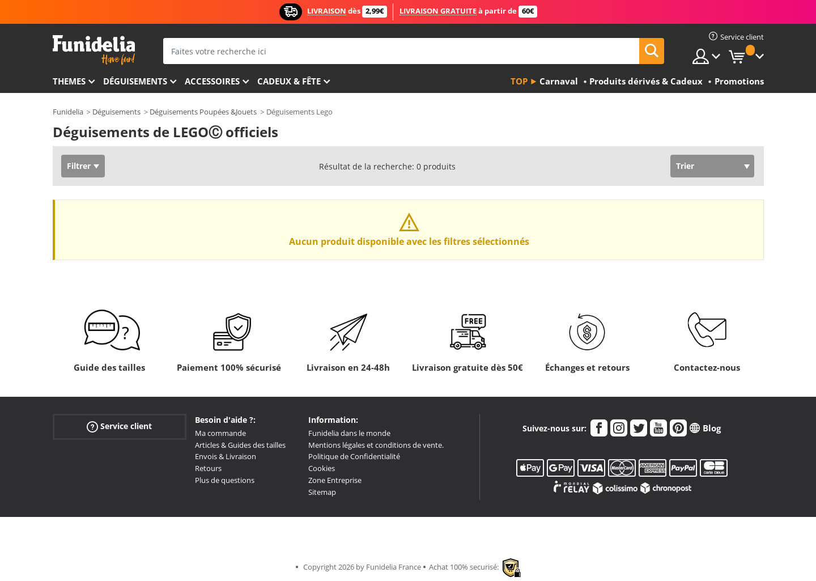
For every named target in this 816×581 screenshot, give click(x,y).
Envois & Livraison (225, 456)
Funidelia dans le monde (349, 433)
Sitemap (322, 492)
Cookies (321, 468)
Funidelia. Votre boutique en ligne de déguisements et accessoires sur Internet (94, 50)
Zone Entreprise (335, 480)
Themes (69, 81)
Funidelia (68, 112)
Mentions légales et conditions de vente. (376, 445)
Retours (208, 468)
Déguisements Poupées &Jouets (203, 112)
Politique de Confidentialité (354, 456)
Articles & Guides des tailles (240, 445)
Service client (119, 426)
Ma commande (220, 433)
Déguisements (135, 81)
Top (519, 81)
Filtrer (79, 165)
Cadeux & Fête (289, 81)
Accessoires (212, 81)
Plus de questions (224, 480)
